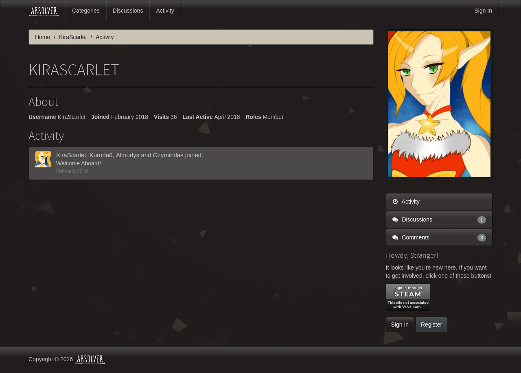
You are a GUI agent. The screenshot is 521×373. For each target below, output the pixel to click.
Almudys (128, 154)
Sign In (483, 10)
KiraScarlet (71, 154)
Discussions (128, 10)
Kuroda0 (101, 154)
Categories (86, 10)
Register (431, 324)
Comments (439, 237)
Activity (165, 10)
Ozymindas (168, 154)
